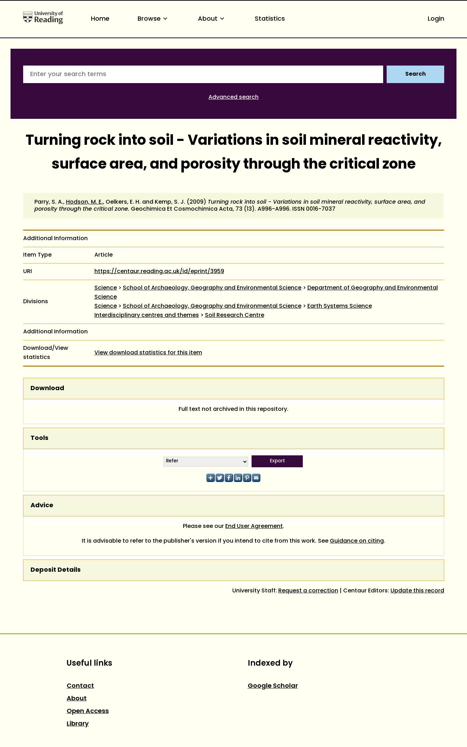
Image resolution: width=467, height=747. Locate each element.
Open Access (88, 711)
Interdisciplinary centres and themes (146, 315)
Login (436, 19)
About (212, 19)
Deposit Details (56, 570)
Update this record (417, 591)
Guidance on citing (357, 541)
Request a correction (308, 591)
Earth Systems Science (339, 306)
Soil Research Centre (234, 315)
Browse (154, 19)
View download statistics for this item (148, 353)
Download (47, 388)
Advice (42, 505)
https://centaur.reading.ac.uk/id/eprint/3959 (159, 271)
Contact (80, 686)
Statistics (270, 19)
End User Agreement (254, 526)
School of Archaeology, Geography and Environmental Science (212, 288)
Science (105, 288)
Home (100, 19)
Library (78, 724)
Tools (39, 438)
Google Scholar (273, 686)
